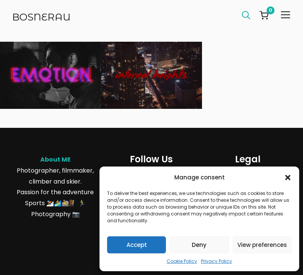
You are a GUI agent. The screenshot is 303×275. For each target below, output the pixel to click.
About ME (55, 159)
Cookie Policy (182, 261)
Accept (136, 245)
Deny (199, 245)
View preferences (262, 245)
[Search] (246, 14)
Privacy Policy (216, 261)
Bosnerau (41, 17)
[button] (288, 177)
